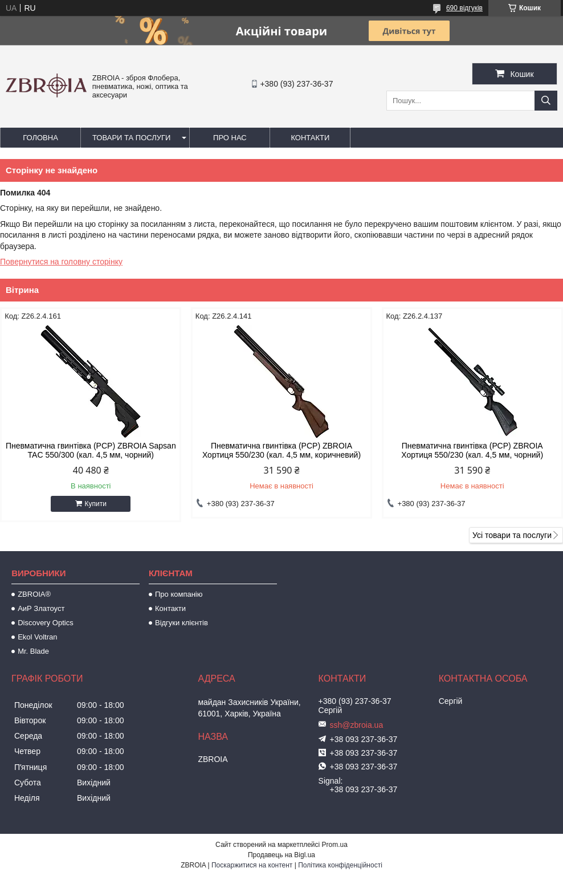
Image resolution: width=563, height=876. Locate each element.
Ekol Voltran (37, 637)
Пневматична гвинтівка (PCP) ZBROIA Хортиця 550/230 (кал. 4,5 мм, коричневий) (281, 450)
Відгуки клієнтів (181, 622)
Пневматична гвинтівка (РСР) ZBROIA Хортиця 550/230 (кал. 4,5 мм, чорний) (472, 450)
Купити (96, 504)
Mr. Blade (33, 651)
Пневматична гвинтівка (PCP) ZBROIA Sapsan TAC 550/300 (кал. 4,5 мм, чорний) (91, 450)
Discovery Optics (46, 622)
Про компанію (179, 594)
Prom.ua (335, 845)
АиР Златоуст (41, 608)
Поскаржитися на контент (251, 865)
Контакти (310, 137)
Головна (40, 137)
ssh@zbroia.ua (357, 725)
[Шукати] (546, 101)
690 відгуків (464, 8)
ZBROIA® (34, 594)
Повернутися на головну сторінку (61, 261)
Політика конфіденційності (340, 865)
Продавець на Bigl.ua (281, 855)
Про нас (230, 137)
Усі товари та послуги (512, 535)
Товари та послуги (131, 137)
